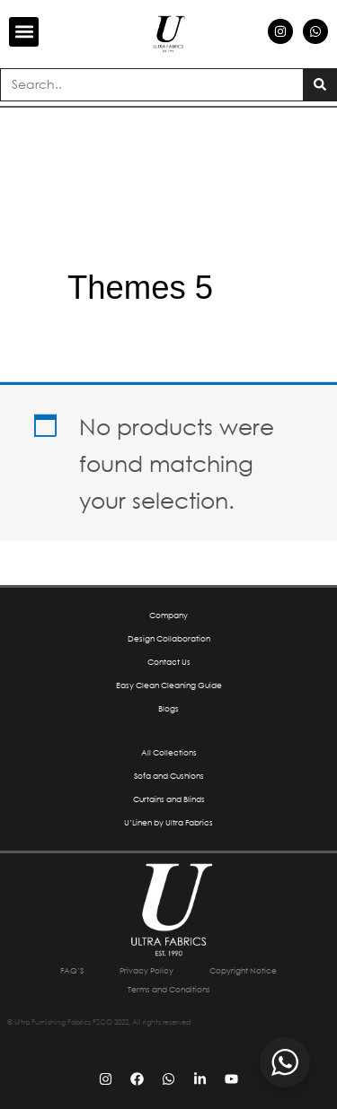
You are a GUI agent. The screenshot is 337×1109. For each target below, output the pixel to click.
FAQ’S (72, 970)
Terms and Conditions (169, 989)
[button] (24, 32)
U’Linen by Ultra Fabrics (168, 822)
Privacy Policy (146, 970)
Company (168, 615)
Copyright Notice (243, 970)
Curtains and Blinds (169, 799)
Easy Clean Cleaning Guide (169, 685)
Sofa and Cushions (169, 776)
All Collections (169, 752)
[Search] (319, 84)
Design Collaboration (169, 638)
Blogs (168, 708)
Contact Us (169, 662)
